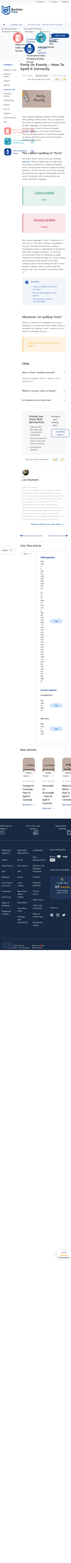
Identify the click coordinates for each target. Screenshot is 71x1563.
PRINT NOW (60, 36)
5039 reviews (62, 890)
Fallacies (6, 85)
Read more (27, 804)
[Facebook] (52, 915)
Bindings (29, 31)
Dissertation (7, 865)
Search (41, 2)
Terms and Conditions (16, 945)
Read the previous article (33, 536)
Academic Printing (10, 31)
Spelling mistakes (42, 76)
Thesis (4, 860)
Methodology (8, 100)
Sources (6, 109)
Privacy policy (24, 948)
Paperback (6, 891)
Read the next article (56, 536)
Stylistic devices (9, 118)
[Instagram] (58, 915)
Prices (20, 860)
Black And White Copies (22, 894)
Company (38, 850)
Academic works (9, 70)
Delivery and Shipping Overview (38, 868)
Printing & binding (7, 95)
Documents (23, 865)
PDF (19, 871)
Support (65, 2)
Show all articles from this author (46, 524)
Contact (54, 2)
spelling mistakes (30, 131)
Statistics (7, 113)
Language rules (9, 89)
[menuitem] (7, 945)
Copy (56, 621)
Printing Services (9, 29)
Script (20, 877)
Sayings (6, 105)
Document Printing (32, 29)
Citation (6, 81)
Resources (44, 31)
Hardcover (6, 897)
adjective (26, 161)
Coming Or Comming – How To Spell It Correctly (29, 792)
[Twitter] (64, 915)
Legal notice (38, 899)
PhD (4, 871)
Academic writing (7, 75)
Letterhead (22, 902)
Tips (5, 122)
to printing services (60, 433)
